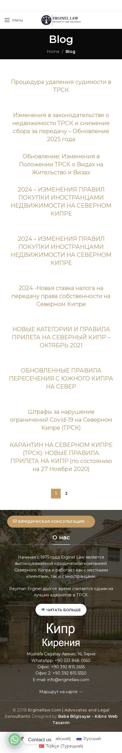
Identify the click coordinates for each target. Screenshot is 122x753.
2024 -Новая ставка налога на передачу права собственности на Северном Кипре (61, 296)
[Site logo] (61, 19)
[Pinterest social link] (60, 6)
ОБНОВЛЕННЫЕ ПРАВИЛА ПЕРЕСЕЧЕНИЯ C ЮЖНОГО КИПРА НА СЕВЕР (61, 378)
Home (53, 51)
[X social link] (53, 6)
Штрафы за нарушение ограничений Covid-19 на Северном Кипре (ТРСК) (61, 419)
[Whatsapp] (14, 739)
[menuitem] (46, 738)
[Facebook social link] (47, 6)
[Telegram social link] (75, 6)
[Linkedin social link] (67, 6)
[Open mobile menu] (13, 20)
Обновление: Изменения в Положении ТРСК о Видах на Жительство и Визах (61, 164)
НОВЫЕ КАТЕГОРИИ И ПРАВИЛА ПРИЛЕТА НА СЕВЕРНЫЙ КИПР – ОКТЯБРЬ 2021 (61, 337)
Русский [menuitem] (92, 738)
